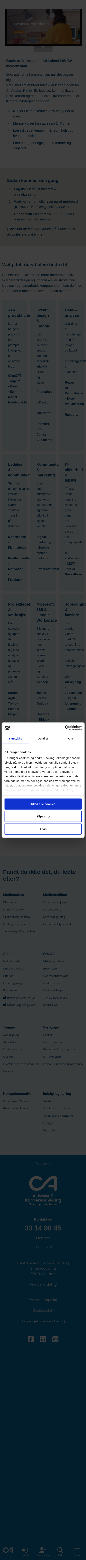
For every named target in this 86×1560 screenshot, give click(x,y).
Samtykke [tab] (15, 738)
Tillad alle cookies (42, 803)
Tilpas (43, 816)
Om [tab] (70, 738)
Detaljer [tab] (43, 738)
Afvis (43, 828)
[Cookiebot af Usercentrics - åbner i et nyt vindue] (65, 727)
